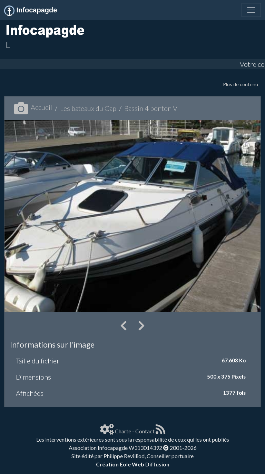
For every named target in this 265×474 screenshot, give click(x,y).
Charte (123, 431)
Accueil (33, 107)
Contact (145, 431)
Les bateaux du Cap (88, 108)
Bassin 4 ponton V (150, 108)
